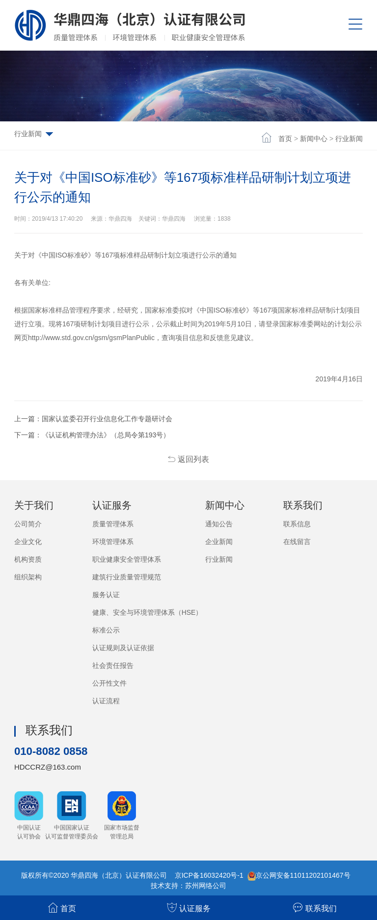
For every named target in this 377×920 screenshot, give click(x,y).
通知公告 (219, 524)
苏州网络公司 (205, 885)
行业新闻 (349, 139)
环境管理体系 (113, 542)
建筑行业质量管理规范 (126, 577)
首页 (285, 139)
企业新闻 (219, 542)
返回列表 (188, 459)
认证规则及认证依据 (123, 648)
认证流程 (106, 701)
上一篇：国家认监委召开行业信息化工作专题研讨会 (93, 419)
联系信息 (297, 524)
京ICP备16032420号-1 (209, 875)
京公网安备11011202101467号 (303, 875)
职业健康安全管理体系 (126, 559)
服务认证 (106, 595)
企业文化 (28, 542)
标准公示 (106, 630)
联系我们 (315, 907)
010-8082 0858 (53, 750)
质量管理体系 (113, 524)
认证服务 (189, 907)
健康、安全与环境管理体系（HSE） (147, 612)
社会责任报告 (113, 665)
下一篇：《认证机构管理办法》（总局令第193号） (92, 435)
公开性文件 (109, 683)
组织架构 (28, 577)
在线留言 (297, 542)
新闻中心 (313, 139)
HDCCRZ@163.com (47, 766)
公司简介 (28, 524)
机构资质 (28, 559)
